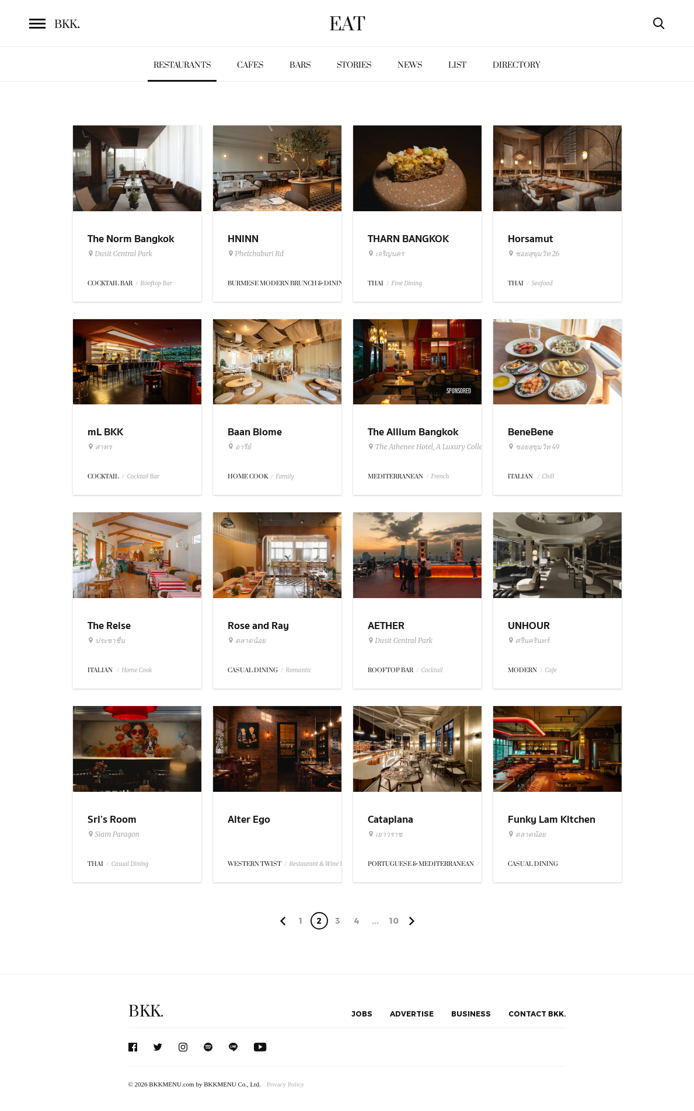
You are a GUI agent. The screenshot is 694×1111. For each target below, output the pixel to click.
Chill (548, 476)
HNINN (243, 238)
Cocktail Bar (143, 476)
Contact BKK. (537, 1013)
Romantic (299, 670)
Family (285, 476)
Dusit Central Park (120, 253)
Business (471, 1013)
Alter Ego (249, 819)
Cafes (250, 65)
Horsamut (530, 238)
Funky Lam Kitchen (551, 819)
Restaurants (182, 65)
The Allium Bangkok (413, 432)
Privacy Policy (285, 1084)
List (457, 65)
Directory (516, 65)
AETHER (386, 625)
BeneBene (530, 432)
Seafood (542, 283)
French (440, 476)
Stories (354, 65)
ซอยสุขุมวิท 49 (534, 446)
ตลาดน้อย (247, 640)
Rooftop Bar (156, 283)
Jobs (361, 1013)
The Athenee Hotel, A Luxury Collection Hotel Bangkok (457, 446)
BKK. (145, 1011)
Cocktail (432, 670)
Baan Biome (255, 432)
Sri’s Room (112, 819)
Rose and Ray (258, 625)
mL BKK (105, 432)
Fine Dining (407, 283)
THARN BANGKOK (408, 238)
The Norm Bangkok (131, 238)
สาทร (99, 446)
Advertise (412, 1013)
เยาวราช (385, 834)
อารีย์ (239, 446)
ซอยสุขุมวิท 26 (534, 253)
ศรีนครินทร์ (528, 640)
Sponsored (459, 391)
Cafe (551, 670)
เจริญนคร (386, 253)
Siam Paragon (114, 834)
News (409, 65)
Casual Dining (130, 864)
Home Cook (137, 670)
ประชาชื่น (106, 640)
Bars (300, 65)
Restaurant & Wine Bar (320, 864)
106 (394, 923)
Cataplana (390, 819)
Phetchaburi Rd (256, 253)
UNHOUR (529, 625)
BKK (67, 24)
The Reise (109, 625)
